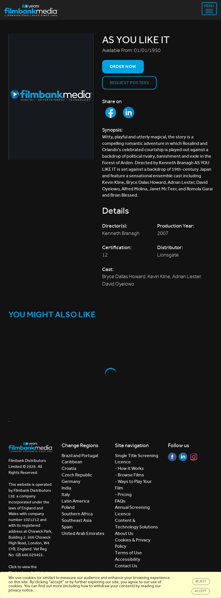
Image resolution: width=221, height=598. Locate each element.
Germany (71, 481)
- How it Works (129, 468)
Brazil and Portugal (80, 455)
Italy (66, 494)
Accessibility (127, 559)
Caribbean (72, 461)
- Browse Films (129, 475)
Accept (201, 591)
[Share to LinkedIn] (128, 112)
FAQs (120, 501)
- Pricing (123, 494)
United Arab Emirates (83, 533)
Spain (67, 527)
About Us (124, 533)
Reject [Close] (201, 581)
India (66, 488)
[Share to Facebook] (110, 112)
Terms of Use (128, 552)
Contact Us (126, 565)
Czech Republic (77, 475)
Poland (68, 507)
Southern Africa (77, 513)
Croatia (69, 468)
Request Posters (129, 82)
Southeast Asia (77, 520)
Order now (123, 66)
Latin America (75, 501)
